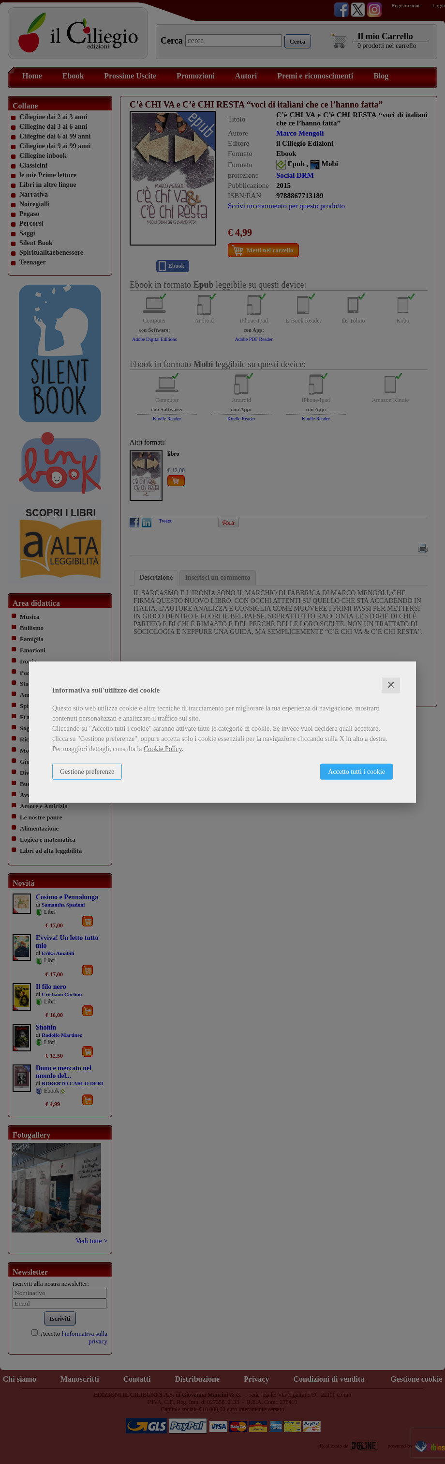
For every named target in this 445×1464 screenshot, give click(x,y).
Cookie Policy (163, 749)
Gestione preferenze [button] (87, 771)
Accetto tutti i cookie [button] (356, 771)
